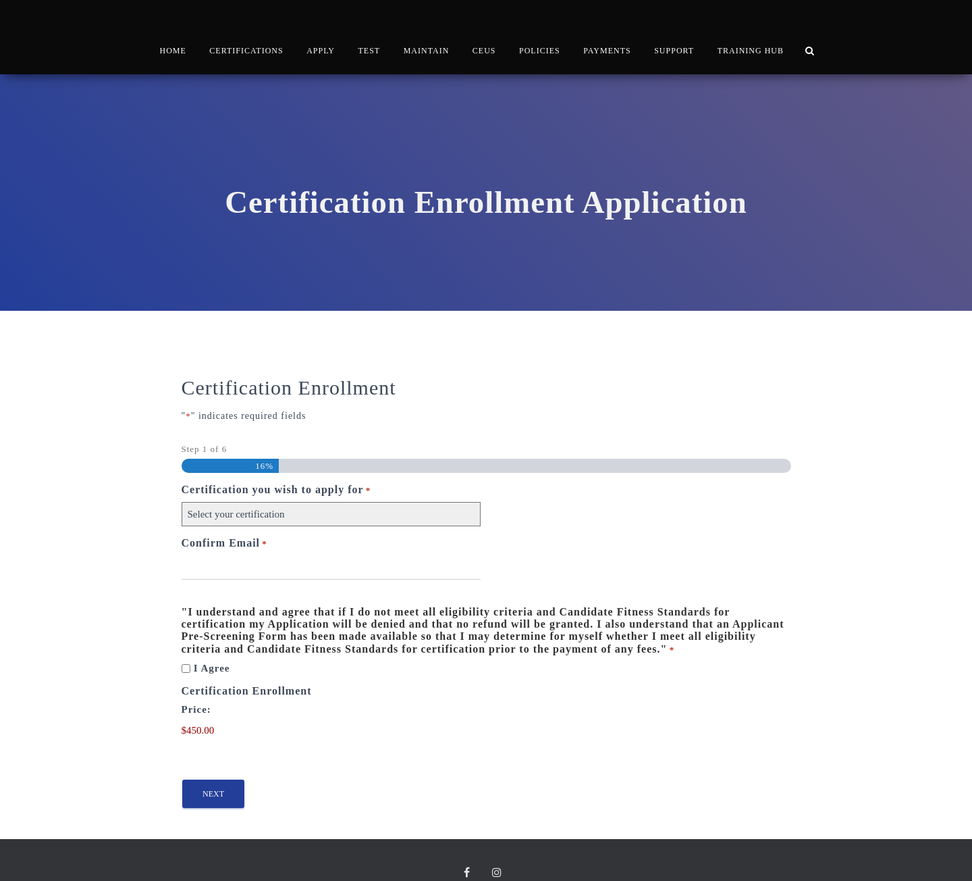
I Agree (212, 627)
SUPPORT (674, 30)
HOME (173, 30)
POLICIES (539, 30)
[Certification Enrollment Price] (245, 690)
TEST (369, 30)
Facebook (470, 834)
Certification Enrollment (247, 650)
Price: (196, 668)
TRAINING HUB (751, 30)
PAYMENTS (606, 30)
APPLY (320, 30)
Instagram (500, 834)
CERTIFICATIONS (246, 30)
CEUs (484, 30)
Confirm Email (224, 503)
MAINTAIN (427, 30)
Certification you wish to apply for (276, 449)
